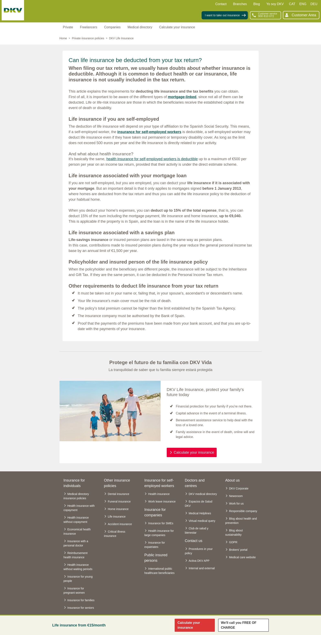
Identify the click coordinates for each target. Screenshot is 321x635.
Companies (112, 27)
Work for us (236, 503)
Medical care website (242, 557)
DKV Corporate (238, 488)
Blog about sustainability (234, 532)
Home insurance (118, 509)
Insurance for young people (78, 578)
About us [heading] (232, 480)
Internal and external (202, 568)
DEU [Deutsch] (313, 4)
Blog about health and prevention (241, 520)
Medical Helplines (200, 513)
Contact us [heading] (193, 541)
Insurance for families (81, 600)
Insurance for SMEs (160, 523)
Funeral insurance (119, 501)
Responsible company (243, 511)
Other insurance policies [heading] (117, 483)
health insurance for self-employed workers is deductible (152, 159)
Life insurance (117, 516)
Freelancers (88, 27)
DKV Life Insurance (121, 38)
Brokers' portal (238, 549)
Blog (256, 4)
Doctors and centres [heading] (195, 483)
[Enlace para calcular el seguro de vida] (195, 625)
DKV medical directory (203, 494)
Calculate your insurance (177, 27)
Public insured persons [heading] (155, 558)
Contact (220, 4)
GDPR (233, 542)
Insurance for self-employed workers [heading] (159, 483)
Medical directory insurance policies (76, 496)
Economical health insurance (77, 531)
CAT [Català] (292, 4)
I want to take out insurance (222, 15)
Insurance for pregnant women (74, 590)
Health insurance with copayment (79, 508)
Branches (240, 4)
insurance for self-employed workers (149, 132)
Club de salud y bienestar (196, 530)
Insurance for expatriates (154, 545)
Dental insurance (118, 494)
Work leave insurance (161, 501)
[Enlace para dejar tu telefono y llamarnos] (243, 625)
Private (68, 27)
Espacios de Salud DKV (198, 503)
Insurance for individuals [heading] (74, 483)
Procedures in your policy (199, 551)
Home (63, 38)
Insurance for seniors (80, 607)
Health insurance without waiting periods (78, 567)
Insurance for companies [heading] (155, 512)
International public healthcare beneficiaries (159, 571)
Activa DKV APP (199, 560)
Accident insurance (120, 524)
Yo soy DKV (275, 4)
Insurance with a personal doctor (76, 543)
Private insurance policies (88, 38)
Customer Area (304, 15)
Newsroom (236, 496)
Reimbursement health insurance (76, 555)
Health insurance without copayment (76, 519)
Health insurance (159, 494)
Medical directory (140, 27)
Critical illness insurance (114, 534)
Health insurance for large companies (159, 533)
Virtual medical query (202, 520)
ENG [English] (303, 4)
